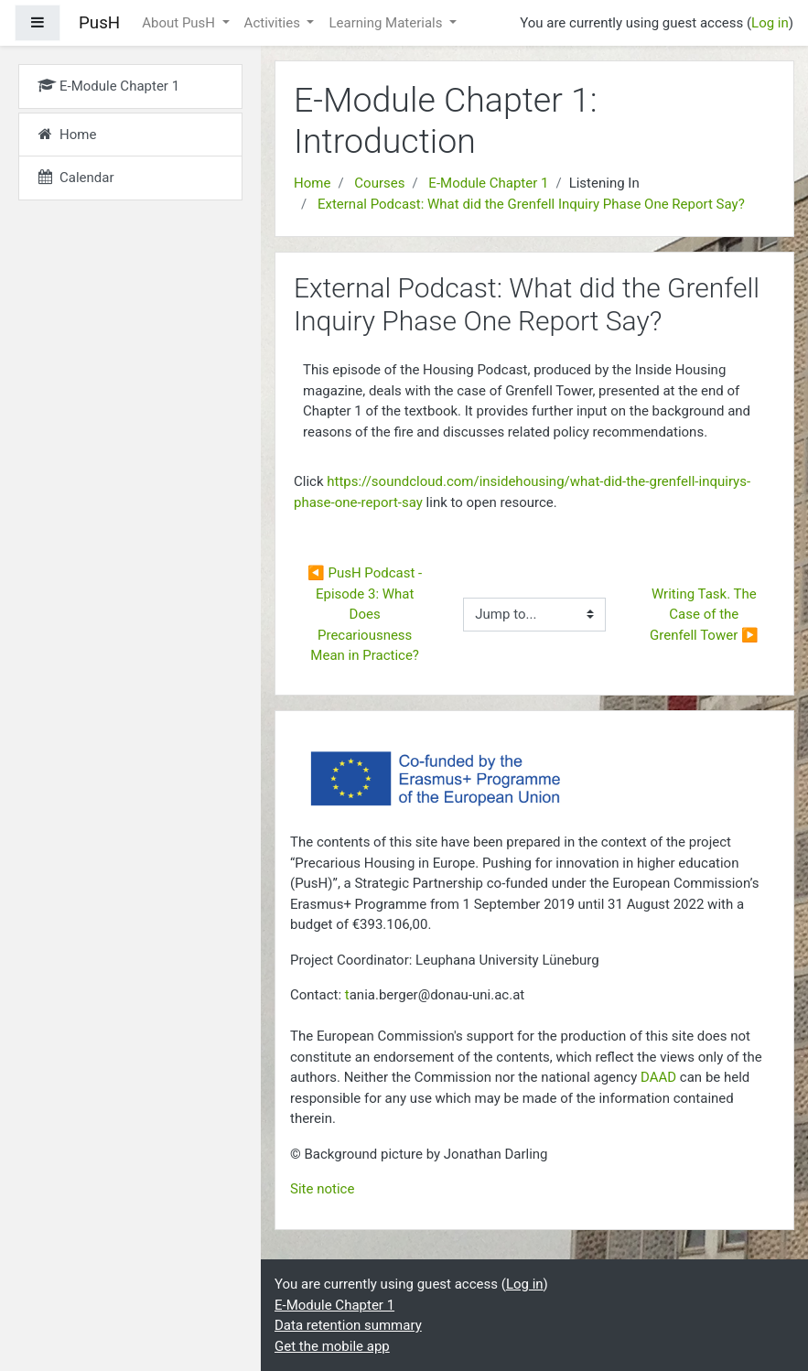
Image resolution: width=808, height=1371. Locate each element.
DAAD (658, 1077)
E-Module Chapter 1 (488, 183)
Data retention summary (348, 1325)
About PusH (180, 23)
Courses (379, 183)
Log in (770, 23)
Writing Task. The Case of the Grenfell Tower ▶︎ (705, 614)
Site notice (322, 1189)
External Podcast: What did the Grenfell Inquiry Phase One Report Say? (531, 204)
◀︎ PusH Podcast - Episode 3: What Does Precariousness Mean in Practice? (366, 614)
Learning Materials (387, 23)
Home (312, 183)
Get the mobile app (332, 1346)
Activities (274, 23)
